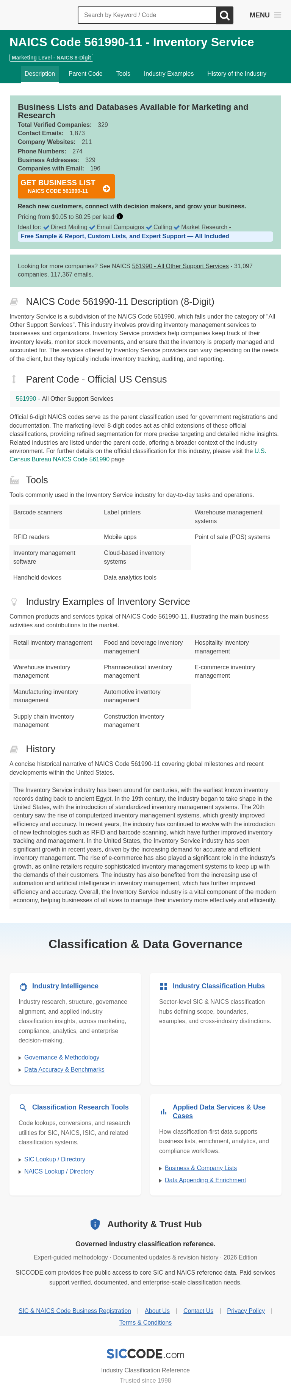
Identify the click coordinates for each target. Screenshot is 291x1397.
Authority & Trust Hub (154, 1224)
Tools (123, 73)
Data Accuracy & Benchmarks (64, 1069)
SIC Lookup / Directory (54, 1159)
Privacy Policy (246, 1311)
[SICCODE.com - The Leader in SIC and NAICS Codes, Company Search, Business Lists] (40, 15)
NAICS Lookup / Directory (59, 1171)
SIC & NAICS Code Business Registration (75, 1311)
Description (40, 73)
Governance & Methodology (61, 1057)
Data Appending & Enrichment (205, 1180)
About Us (157, 1311)
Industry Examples (169, 73)
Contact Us (198, 1311)
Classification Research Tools (80, 1107)
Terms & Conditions (145, 1322)
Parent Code (86, 73)
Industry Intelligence (65, 986)
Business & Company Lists (201, 1168)
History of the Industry (236, 73)
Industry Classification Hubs (219, 986)
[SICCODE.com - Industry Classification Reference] (145, 1353)
